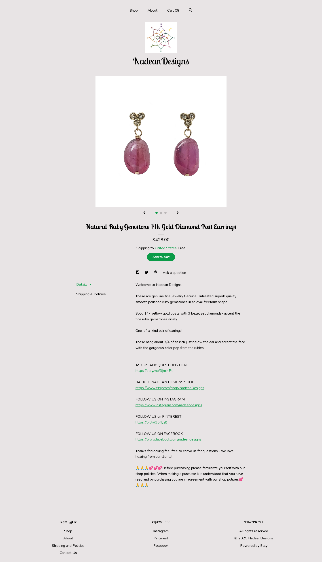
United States (166, 248)
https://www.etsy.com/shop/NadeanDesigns (170, 387)
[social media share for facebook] (138, 272)
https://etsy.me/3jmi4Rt (154, 370)
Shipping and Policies (68, 545)
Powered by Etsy (253, 545)
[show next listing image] (178, 213)
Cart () (173, 10)
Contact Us (68, 552)
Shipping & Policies (91, 294)
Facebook (161, 545)
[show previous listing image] (144, 213)
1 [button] (156, 213)
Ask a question (174, 272)
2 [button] (161, 213)
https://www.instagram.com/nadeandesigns (169, 405)
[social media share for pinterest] (156, 272)
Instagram (161, 531)
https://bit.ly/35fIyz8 (151, 422)
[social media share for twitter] (147, 272)
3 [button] (165, 213)
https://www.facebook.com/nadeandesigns (168, 439)
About (152, 10)
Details (83, 284)
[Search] (190, 10)
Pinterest (161, 538)
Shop (134, 10)
